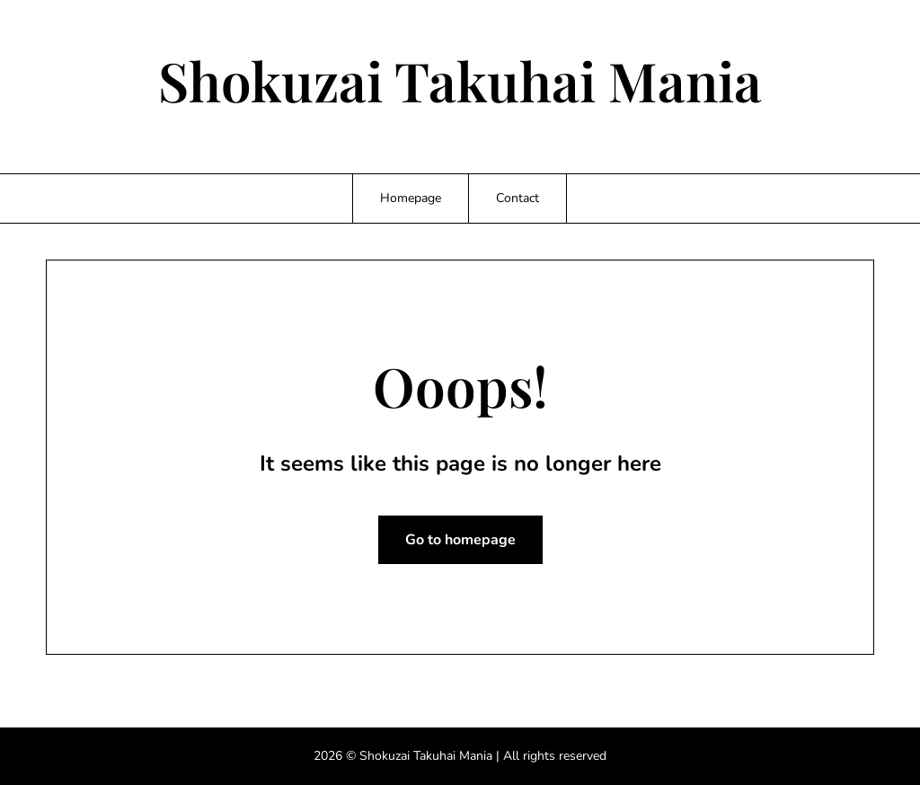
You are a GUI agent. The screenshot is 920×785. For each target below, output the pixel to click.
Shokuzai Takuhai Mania (460, 80)
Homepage (410, 198)
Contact (517, 198)
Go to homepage (460, 540)
